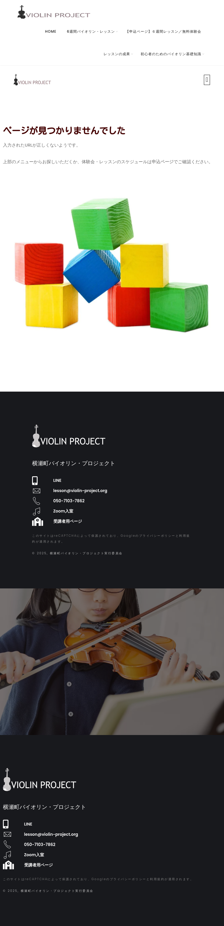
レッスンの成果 (117, 53)
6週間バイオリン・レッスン (91, 31)
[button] (207, 80)
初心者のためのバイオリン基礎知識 (171, 53)
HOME (51, 31)
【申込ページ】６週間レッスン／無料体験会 (163, 31)
